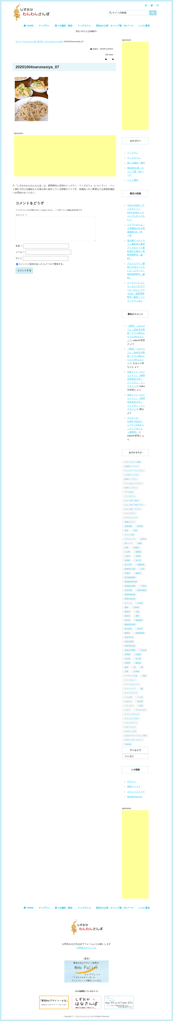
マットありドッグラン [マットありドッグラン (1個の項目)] (134, 483)
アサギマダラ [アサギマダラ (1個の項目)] (141, 710)
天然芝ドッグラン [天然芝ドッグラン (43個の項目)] (132, 466)
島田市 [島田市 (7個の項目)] (127, 616)
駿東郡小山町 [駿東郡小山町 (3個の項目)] (130, 569)
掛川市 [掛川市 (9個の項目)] (127, 620)
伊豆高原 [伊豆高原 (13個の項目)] (128, 590)
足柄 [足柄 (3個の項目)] (126, 548)
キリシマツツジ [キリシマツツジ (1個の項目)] (131, 693)
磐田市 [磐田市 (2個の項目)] (127, 633)
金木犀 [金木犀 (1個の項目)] (140, 701)
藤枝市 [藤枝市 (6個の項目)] (127, 612)
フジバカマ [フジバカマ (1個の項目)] (129, 706)
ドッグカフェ (84, 25)
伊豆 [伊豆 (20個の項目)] (142, 569)
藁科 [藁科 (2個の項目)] (126, 607)
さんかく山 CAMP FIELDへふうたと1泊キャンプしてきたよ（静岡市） (135, 425)
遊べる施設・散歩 (63, 25)
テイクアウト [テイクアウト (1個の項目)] (130, 513)
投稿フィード (133, 786)
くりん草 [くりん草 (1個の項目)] (128, 697)
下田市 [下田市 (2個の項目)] (143, 586)
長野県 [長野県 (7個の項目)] (127, 663)
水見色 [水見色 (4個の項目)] (140, 603)
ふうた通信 (144, 25)
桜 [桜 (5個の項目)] (135, 667)
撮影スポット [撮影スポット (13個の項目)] (130, 522)
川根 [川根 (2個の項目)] (137, 612)
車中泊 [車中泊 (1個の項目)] (143, 539)
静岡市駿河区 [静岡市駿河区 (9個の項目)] (130, 595)
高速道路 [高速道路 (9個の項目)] (128, 526)
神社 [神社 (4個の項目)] (126, 530)
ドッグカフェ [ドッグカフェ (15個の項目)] (130, 496)
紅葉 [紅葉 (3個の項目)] (141, 706)
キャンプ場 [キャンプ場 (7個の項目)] (129, 535)
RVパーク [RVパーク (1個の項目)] (128, 543)
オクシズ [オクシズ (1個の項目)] (128, 603)
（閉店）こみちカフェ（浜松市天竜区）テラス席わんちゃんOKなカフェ (136, 333)
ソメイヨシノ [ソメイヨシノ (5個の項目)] (130, 680)
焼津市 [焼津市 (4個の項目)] (136, 607)
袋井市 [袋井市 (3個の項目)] (140, 629)
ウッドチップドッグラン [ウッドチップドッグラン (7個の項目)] (134, 471)
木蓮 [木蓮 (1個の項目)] (126, 671)
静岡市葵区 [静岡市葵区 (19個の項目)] (141, 590)
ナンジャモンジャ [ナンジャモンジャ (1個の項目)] (132, 684)
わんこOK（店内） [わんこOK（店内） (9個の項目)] (132, 501)
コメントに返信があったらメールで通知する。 (40, 268)
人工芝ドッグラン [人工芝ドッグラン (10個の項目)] (132, 475)
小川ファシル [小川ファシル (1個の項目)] (130, 727)
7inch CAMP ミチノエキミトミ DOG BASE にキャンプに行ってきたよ (136, 212)
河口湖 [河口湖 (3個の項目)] (138, 659)
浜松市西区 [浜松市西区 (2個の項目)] (129, 642)
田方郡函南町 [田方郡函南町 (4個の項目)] (130, 577)
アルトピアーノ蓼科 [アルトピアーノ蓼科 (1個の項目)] (133, 462)
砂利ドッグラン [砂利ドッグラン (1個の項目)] (131, 479)
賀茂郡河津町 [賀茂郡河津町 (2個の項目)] (130, 586)
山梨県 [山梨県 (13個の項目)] (138, 654)
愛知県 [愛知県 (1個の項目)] (138, 663)
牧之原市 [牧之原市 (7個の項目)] (128, 629)
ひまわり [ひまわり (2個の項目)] (128, 701)
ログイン (131, 781)
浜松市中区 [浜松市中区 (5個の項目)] (129, 637)
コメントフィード (136, 791)
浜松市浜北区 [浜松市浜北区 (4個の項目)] (130, 646)
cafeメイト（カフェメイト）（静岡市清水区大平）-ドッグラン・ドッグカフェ (136, 379)
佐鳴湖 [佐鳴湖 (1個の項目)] (127, 654)
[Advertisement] (88, 155)
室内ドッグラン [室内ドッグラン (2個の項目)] (131, 488)
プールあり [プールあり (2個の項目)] (129, 492)
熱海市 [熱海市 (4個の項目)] (136, 548)
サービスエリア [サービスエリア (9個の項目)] (131, 518)
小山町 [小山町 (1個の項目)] (127, 552)
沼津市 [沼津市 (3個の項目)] (138, 556)
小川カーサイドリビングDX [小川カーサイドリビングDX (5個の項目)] (136, 736)
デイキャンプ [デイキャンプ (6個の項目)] (130, 539)
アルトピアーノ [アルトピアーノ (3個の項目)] (131, 723)
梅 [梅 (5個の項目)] (142, 667)
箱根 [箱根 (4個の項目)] (140, 543)
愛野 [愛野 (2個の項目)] (137, 616)
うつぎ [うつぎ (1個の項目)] (140, 697)
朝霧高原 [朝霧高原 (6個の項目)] (140, 565)
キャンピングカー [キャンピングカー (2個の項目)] (132, 719)
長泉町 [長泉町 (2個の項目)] (127, 560)
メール (20, 256)
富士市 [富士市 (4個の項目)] (138, 560)
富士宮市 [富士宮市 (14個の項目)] (128, 565)
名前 (19, 250)
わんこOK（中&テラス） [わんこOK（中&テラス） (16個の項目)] (134, 505)
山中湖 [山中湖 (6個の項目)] (127, 659)
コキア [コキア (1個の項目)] (127, 710)
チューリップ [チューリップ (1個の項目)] (130, 689)
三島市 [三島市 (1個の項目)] (127, 556)
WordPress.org (134, 796)
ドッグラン (44, 25)
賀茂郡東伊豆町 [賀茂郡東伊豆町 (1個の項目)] (131, 582)
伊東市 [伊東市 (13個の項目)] (127, 573)
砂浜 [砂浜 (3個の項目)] (135, 530)
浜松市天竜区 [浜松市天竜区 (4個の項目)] (130, 650)
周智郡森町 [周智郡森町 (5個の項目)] (140, 633)
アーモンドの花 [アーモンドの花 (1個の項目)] (131, 676)
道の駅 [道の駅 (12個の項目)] (140, 526)
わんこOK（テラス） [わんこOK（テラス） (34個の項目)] (133, 509)
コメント (21, 215)
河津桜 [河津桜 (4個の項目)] (136, 671)
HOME (28, 25)
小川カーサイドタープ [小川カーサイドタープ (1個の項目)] (134, 740)
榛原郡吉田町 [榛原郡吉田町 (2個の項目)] (130, 624)
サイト (19, 263)
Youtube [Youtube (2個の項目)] (128, 744)
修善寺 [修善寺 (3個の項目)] (138, 573)
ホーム (18, 42)
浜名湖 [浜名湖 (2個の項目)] (143, 650)
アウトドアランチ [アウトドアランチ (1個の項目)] (132, 714)
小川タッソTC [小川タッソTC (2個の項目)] (130, 731)
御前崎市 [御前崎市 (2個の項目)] (139, 620)
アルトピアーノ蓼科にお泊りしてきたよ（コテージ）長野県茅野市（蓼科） (136, 270)
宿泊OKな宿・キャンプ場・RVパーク (115, 25)
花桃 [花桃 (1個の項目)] (144, 676)
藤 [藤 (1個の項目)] (142, 689)
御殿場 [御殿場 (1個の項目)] (138, 552)
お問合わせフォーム (87, 947)
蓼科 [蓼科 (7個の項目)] (126, 667)
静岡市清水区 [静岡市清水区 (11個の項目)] (130, 599)
